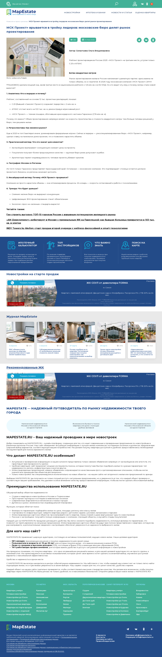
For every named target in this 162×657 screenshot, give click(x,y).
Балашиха (67, 594)
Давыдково (41, 608)
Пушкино (67, 614)
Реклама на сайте (104, 639)
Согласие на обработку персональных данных (26, 643)
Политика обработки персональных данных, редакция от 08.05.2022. (35, 651)
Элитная (86, 608)
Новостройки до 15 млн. (17, 597)
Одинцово (68, 611)
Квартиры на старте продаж (19, 608)
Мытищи (67, 608)
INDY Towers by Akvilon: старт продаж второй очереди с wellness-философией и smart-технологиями (67, 228)
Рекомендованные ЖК (25, 367)
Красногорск (69, 591)
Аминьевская (42, 597)
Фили (38, 601)
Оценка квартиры (145, 12)
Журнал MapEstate (21, 316)
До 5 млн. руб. (89, 601)
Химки (66, 604)
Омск (138, 604)
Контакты (100, 637)
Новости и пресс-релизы (17, 21)
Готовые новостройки (16, 594)
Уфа (138, 614)
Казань (139, 597)
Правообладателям (105, 641)
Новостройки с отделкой (17, 611)
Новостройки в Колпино (117, 611)
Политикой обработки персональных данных (39, 639)
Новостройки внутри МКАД (18, 614)
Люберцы (67, 601)
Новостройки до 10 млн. (117, 604)
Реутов (66, 597)
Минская (40, 594)
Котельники (41, 604)
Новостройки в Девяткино (118, 614)
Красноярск (141, 608)
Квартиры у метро (14, 591)
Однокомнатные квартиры (18, 604)
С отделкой (88, 594)
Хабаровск (141, 594)
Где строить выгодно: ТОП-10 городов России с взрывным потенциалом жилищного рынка (60, 214)
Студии (86, 591)
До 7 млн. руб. (89, 604)
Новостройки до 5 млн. (16, 601)
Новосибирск (142, 601)
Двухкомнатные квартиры (94, 597)
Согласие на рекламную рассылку (21, 645)
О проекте (101, 635)
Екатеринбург (142, 611)
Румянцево (41, 591)
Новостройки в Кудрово (117, 608)
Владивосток (142, 591)
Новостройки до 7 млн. (116, 601)
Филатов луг (42, 611)
